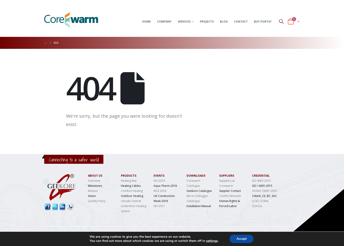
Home (146, 21)
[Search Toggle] (281, 21)
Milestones (95, 186)
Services (184, 21)
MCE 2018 (160, 191)
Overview (94, 181)
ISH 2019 (159, 181)
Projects (207, 21)
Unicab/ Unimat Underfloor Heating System (133, 206)
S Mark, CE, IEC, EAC (264, 196)
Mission (93, 191)
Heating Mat (129, 181)
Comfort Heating (132, 191)
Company (164, 21)
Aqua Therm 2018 (165, 186)
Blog (224, 21)
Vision (92, 196)
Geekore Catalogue (199, 191)
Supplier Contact (230, 191)
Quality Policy (96, 201)
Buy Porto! (262, 21)
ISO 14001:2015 (262, 186)
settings (212, 241)
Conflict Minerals (230, 196)
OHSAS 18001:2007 (264, 191)
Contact (241, 21)
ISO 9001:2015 (261, 181)
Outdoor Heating (132, 196)
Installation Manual (199, 206)
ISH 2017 (159, 206)
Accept (241, 239)
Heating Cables (131, 186)
